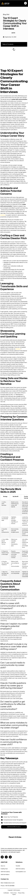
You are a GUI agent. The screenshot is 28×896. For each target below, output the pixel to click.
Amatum (2, 215)
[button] (25, 44)
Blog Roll (6, 14)
